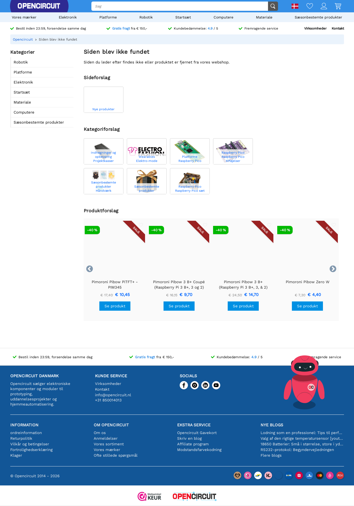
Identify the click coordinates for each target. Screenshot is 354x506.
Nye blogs (272, 424)
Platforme (108, 17)
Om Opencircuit (111, 424)
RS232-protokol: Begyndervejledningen (297, 449)
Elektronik (68, 17)
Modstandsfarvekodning (199, 449)
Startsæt (183, 17)
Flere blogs (271, 455)
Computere (223, 17)
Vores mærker (24, 17)
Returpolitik (21, 438)
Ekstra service (194, 424)
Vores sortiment (109, 444)
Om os (100, 432)
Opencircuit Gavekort (197, 432)
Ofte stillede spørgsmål (116, 455)
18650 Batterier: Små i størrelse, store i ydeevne (302, 444)
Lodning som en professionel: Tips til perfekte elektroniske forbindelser (302, 432)
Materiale (264, 17)
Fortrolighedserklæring (31, 449)
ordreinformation (26, 432)
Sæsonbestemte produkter (318, 17)
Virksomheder (315, 28)
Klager (16, 455)
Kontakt (338, 28)
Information (24, 424)
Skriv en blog (189, 438)
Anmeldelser (106, 438)
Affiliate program (193, 444)
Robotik (146, 17)
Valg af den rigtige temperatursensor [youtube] (302, 438)
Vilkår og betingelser (29, 444)
